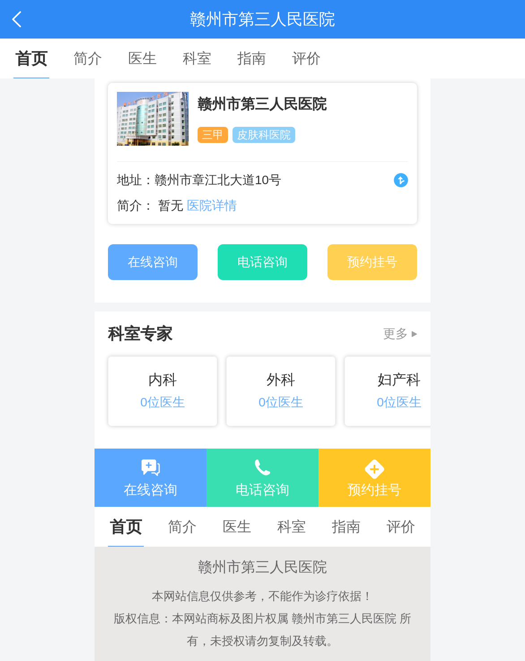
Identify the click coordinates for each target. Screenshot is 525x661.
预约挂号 (374, 489)
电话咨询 (262, 489)
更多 (395, 334)
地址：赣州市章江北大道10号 (199, 180)
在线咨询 (150, 489)
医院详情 (212, 205)
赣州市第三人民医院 (262, 104)
